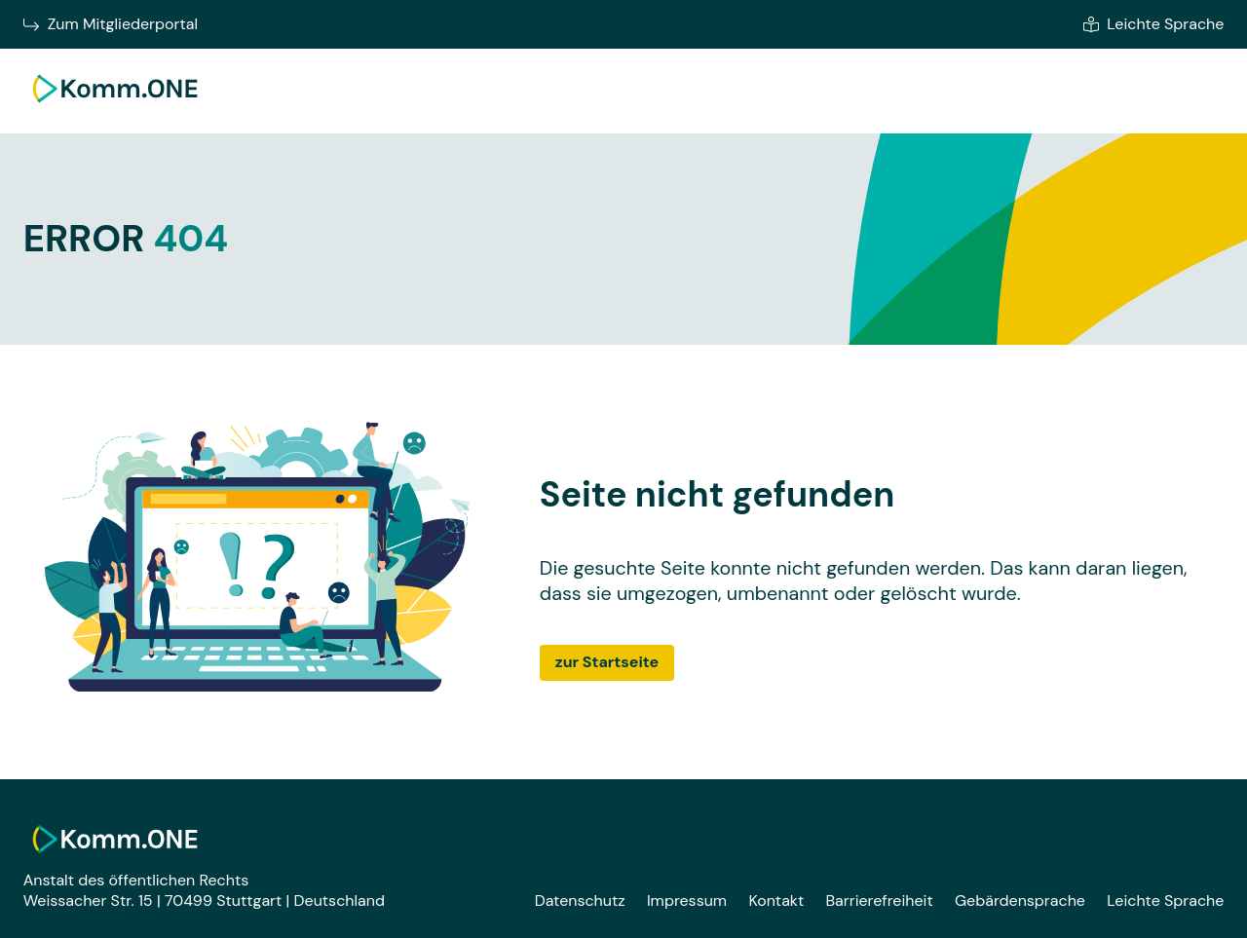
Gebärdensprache (1020, 900)
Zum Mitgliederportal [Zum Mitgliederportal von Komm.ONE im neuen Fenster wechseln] (110, 24)
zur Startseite (607, 662)
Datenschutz (580, 900)
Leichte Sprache (1165, 900)
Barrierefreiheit (878, 900)
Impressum (687, 900)
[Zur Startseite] (115, 106)
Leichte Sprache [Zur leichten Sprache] (1153, 24)
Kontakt (776, 900)
